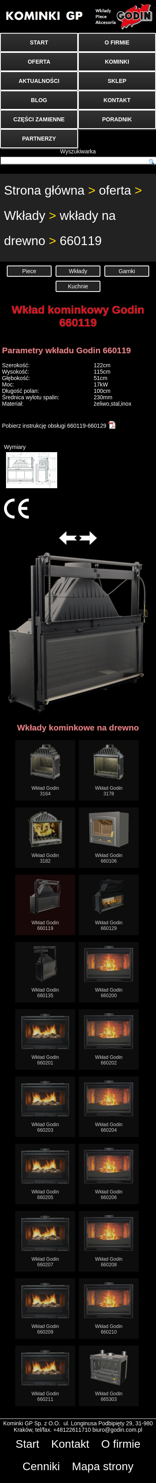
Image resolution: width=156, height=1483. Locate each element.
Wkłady (24, 215)
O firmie (120, 1444)
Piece (29, 271)
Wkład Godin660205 (45, 1174)
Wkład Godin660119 (45, 905)
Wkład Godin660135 (45, 972)
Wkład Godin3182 (45, 837)
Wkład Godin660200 (108, 972)
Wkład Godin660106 (109, 837)
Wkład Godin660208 (108, 1241)
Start (27, 1444)
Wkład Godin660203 (45, 1107)
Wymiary (30, 466)
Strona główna (44, 190)
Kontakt (70, 1444)
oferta (115, 190)
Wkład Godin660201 (45, 1039)
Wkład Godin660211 (45, 1376)
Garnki (126, 271)
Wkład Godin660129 (109, 905)
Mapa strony (103, 1466)
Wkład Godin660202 (108, 1039)
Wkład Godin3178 (109, 770)
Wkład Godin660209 (45, 1308)
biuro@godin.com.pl (117, 1430)
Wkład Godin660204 (108, 1107)
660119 (81, 240)
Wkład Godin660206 (108, 1174)
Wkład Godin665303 (109, 1376)
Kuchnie (78, 286)
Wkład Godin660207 (45, 1241)
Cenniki (41, 1466)
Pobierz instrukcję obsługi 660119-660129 (59, 426)
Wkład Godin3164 (45, 770)
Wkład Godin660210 (108, 1308)
